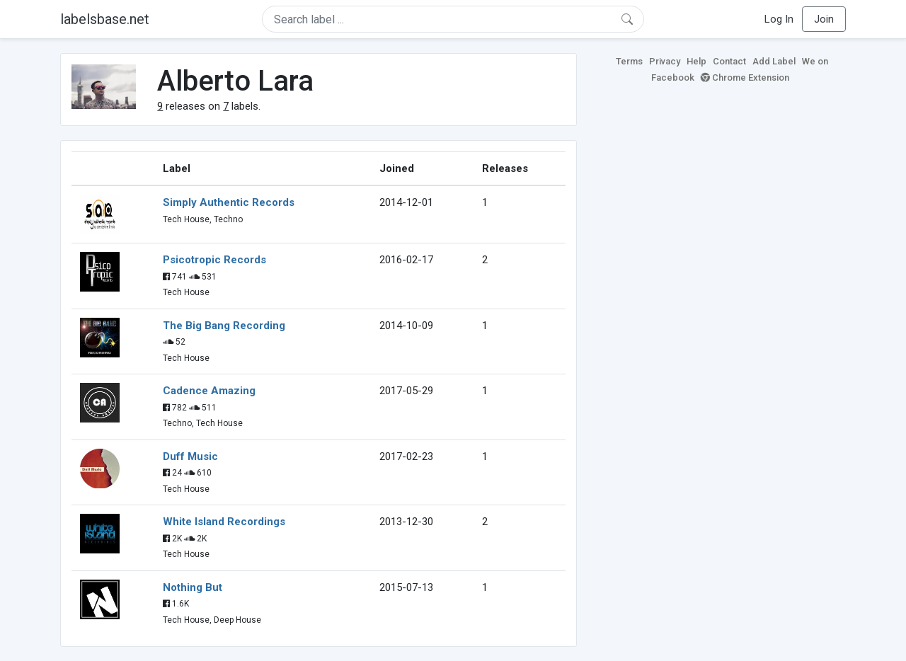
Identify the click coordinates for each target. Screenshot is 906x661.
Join (824, 19)
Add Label (774, 61)
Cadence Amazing (209, 390)
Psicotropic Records (214, 259)
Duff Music (190, 456)
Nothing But (192, 587)
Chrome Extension (745, 77)
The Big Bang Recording (224, 325)
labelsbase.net (104, 19)
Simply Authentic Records (228, 202)
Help (696, 61)
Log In (778, 19)
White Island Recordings (224, 521)
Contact (729, 61)
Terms (629, 61)
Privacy (664, 61)
